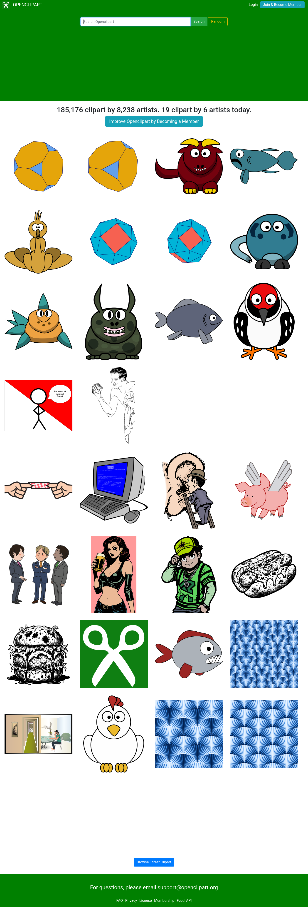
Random (218, 21)
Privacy (131, 900)
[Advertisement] (154, 63)
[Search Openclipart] (135, 21)
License (145, 900)
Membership (164, 900)
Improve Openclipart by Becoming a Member (154, 121)
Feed (181, 900)
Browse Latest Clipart (154, 862)
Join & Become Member (282, 4)
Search (199, 21)
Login (253, 4)
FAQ (119, 900)
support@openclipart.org (188, 887)
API (189, 900)
